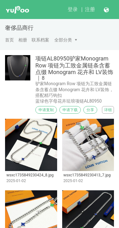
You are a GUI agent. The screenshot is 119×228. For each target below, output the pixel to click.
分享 (90, 110)
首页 (9, 39)
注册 (90, 9)
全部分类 (63, 39)
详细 (108, 110)
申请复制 (46, 110)
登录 (73, 9)
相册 (22, 39)
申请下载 (70, 110)
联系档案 (40, 39)
